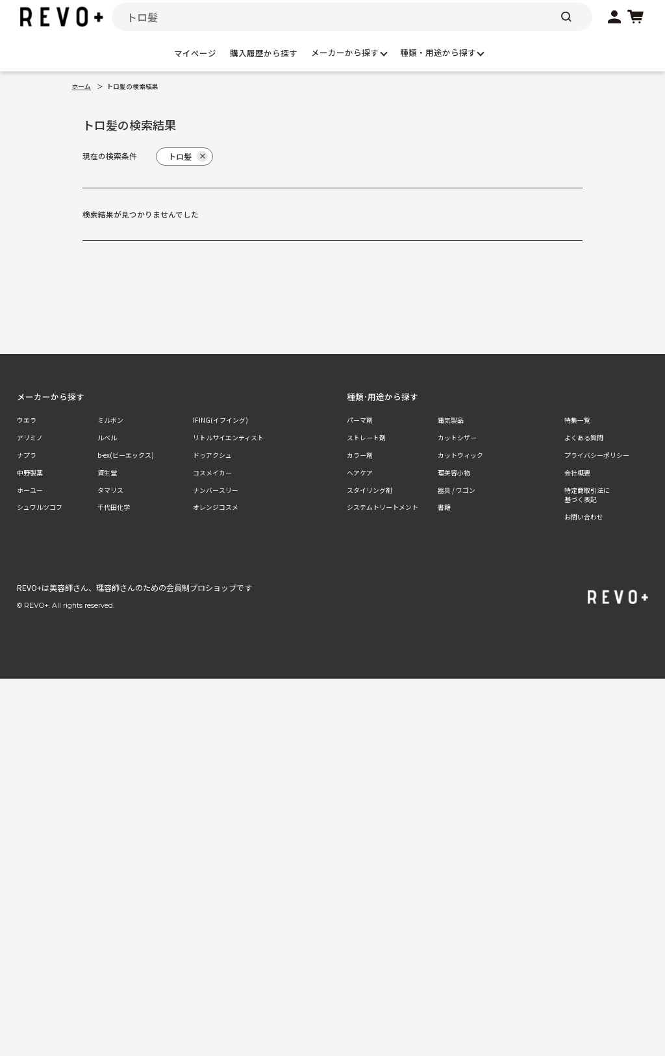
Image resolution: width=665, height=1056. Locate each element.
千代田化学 (113, 507)
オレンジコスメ (215, 507)
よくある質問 (583, 437)
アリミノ (30, 437)
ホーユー (30, 490)
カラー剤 (360, 455)
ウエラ (26, 420)
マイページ (195, 53)
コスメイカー (212, 472)
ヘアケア (360, 472)
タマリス (110, 490)
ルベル (107, 437)
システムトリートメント (382, 507)
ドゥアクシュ (212, 455)
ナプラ (26, 455)
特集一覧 (577, 420)
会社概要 (577, 472)
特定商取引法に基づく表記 (587, 495)
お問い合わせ (583, 517)
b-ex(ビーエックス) (125, 455)
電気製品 (451, 420)
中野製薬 (30, 472)
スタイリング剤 (369, 490)
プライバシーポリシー (596, 455)
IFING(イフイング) (220, 420)
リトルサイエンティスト (228, 437)
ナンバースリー (215, 490)
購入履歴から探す (263, 53)
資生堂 (107, 472)
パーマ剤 (360, 420)
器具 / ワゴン (456, 490)
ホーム (81, 86)
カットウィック (460, 455)
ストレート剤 (366, 437)
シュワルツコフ (39, 507)
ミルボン (110, 420)
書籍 (444, 507)
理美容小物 (454, 472)
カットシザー (457, 437)
